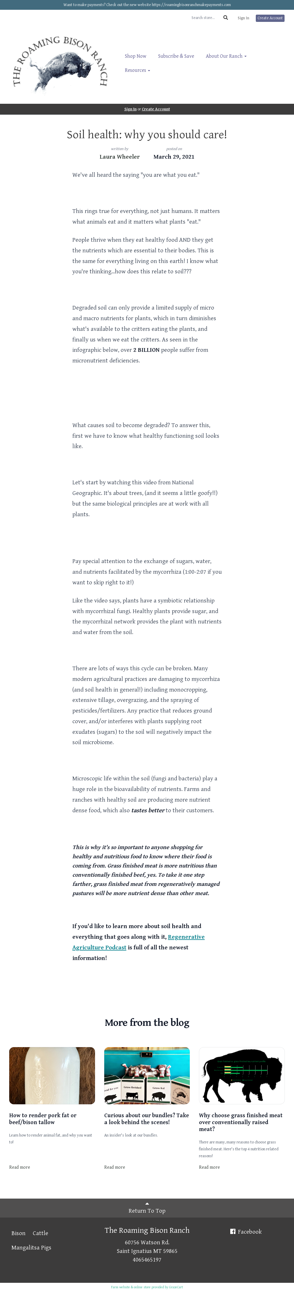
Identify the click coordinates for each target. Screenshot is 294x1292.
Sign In (243, 18)
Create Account (270, 18)
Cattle (40, 1233)
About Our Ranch (226, 56)
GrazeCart (176, 1287)
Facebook (245, 1231)
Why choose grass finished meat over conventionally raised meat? (241, 1122)
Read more (19, 1167)
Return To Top (147, 1207)
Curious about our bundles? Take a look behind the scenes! (146, 1119)
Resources (137, 70)
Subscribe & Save (176, 56)
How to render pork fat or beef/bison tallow (42, 1119)
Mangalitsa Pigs (31, 1247)
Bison (18, 1233)
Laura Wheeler (120, 156)
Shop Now (135, 56)
